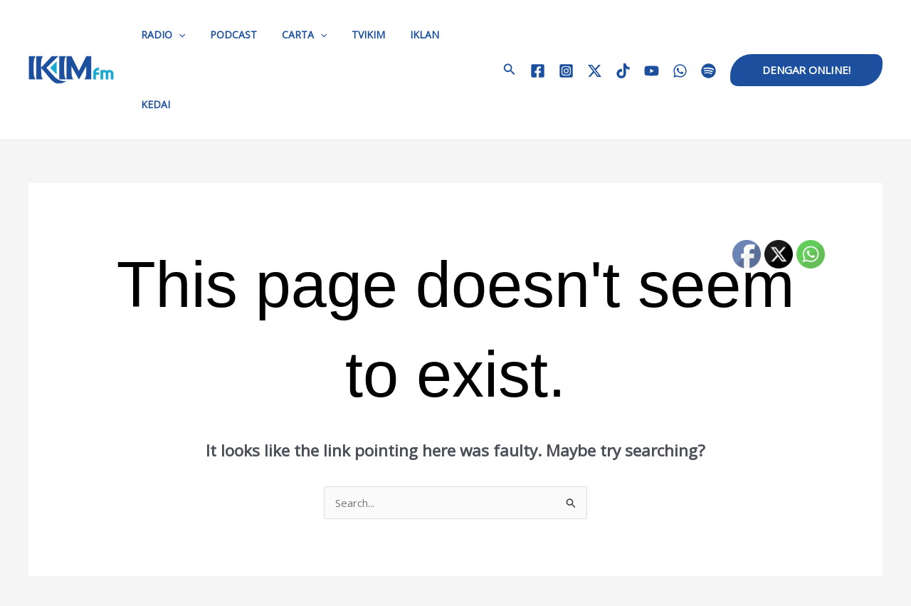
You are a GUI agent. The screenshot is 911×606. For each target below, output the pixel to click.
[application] (175, 35)
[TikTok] (623, 35)
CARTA (291, 35)
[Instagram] (566, 35)
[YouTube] (651, 35)
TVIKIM (351, 34)
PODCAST (225, 34)
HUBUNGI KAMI (408, 577)
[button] (496, 35)
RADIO (160, 35)
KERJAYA (521, 577)
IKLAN (402, 34)
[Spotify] (708, 35)
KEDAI (451, 34)
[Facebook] (537, 35)
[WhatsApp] (680, 35)
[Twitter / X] (594, 35)
